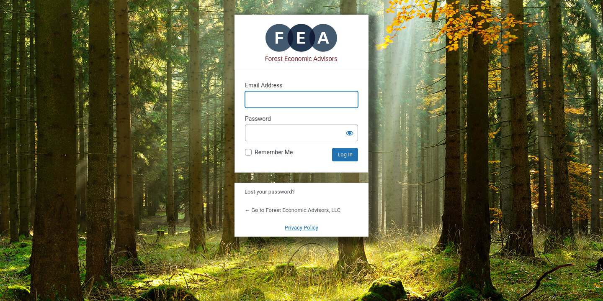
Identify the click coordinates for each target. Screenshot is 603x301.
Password (258, 118)
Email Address (264, 85)
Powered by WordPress (301, 42)
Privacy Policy (301, 227)
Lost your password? (270, 192)
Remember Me (274, 152)
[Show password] (349, 133)
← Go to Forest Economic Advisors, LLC (292, 210)
